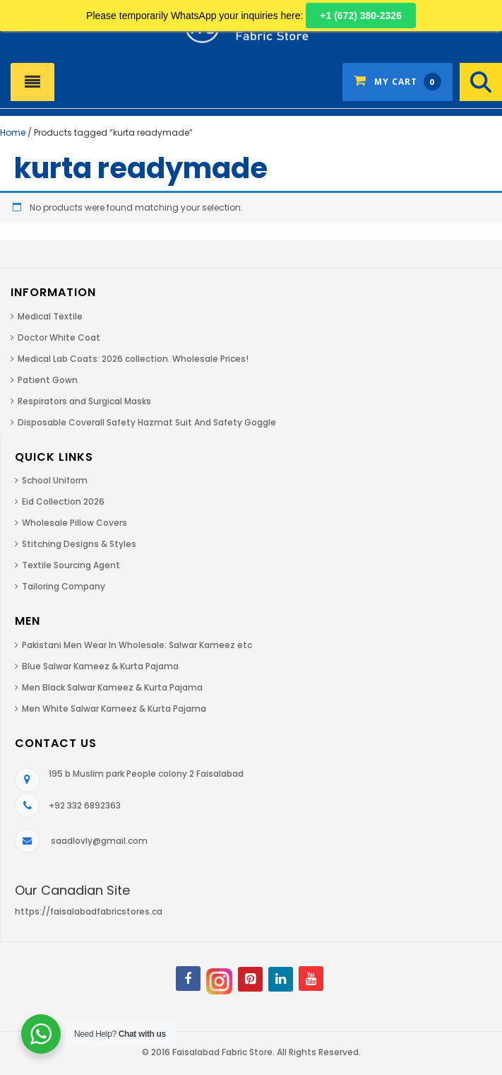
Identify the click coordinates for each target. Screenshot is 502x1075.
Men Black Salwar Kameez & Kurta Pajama (112, 687)
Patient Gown (48, 380)
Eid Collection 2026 (63, 501)
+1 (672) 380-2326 (361, 15)
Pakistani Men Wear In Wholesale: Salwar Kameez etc (137, 645)
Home (12, 133)
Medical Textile (50, 316)
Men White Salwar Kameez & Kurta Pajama (114, 709)
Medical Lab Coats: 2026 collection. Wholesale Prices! (133, 359)
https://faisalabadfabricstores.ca (88, 911)
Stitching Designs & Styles (79, 544)
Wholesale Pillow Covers (74, 523)
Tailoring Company (63, 586)
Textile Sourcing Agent (71, 565)
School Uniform (55, 480)
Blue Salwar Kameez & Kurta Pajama (100, 666)
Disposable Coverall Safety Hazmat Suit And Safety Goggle (147, 422)
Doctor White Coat (59, 337)
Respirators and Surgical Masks (84, 401)
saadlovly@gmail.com (99, 841)
